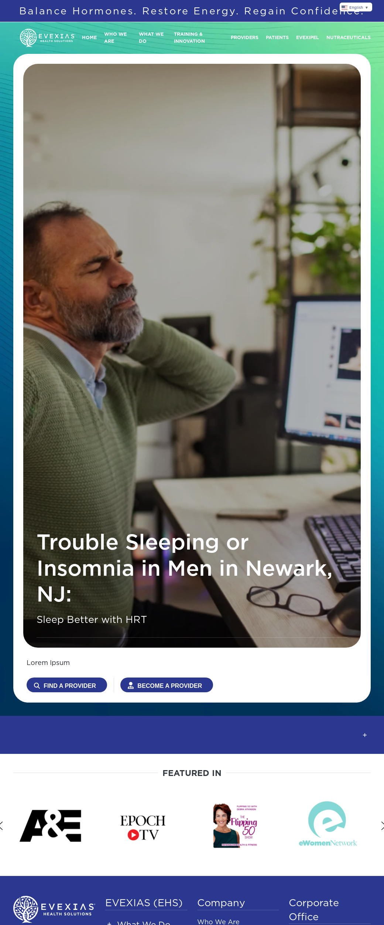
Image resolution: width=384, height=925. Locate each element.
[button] (192, 735)
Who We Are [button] (115, 37)
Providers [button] (244, 37)
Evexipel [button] (307, 37)
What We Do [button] (151, 37)
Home (89, 37)
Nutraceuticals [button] (348, 37)
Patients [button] (277, 37)
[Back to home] (47, 38)
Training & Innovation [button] (189, 37)
